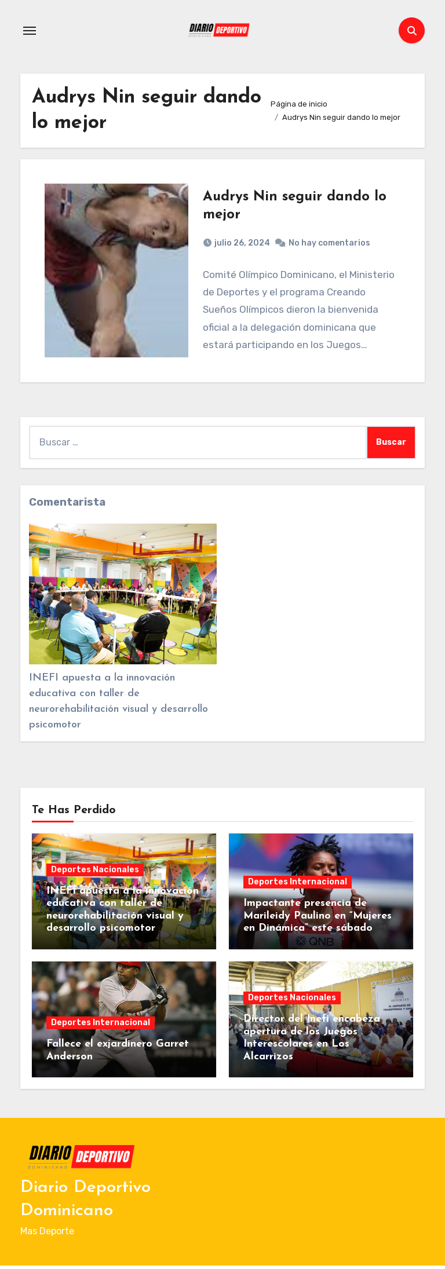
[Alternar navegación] (29, 31)
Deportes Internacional (297, 885)
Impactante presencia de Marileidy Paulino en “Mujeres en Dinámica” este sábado (317, 919)
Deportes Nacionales (95, 872)
